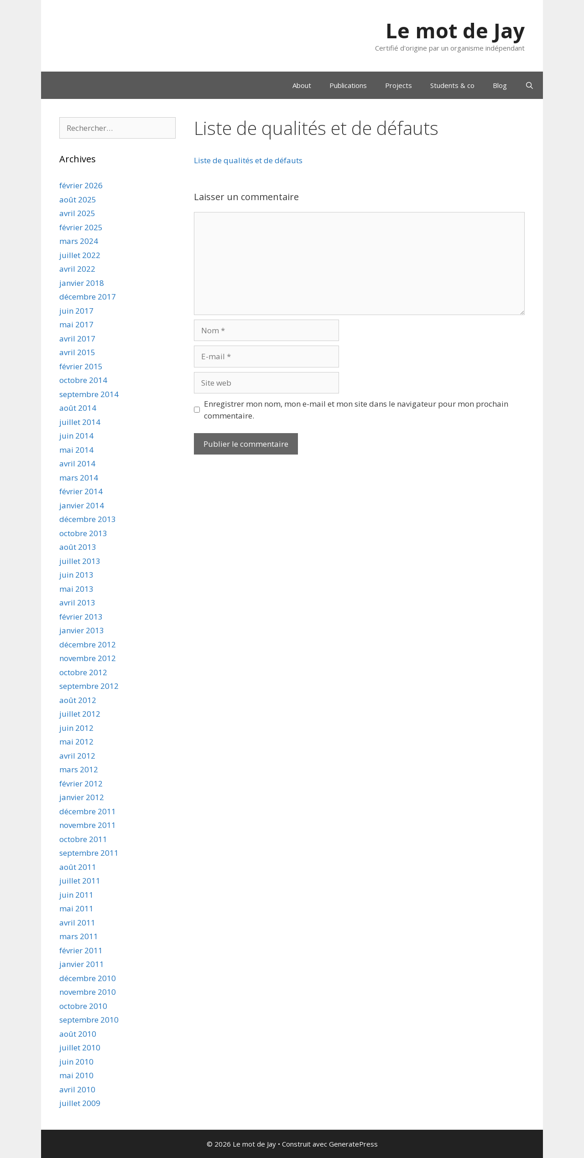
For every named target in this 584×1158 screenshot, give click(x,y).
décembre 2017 (87, 296)
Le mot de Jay (455, 30)
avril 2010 (77, 1089)
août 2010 (77, 1034)
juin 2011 (76, 894)
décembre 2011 (87, 811)
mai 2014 (76, 450)
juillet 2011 (79, 880)
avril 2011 (77, 922)
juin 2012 (76, 728)
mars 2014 (78, 477)
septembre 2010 (89, 1019)
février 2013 (81, 616)
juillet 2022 (79, 255)
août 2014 (77, 408)
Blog (500, 85)
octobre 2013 (83, 533)
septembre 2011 (89, 853)
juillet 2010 (79, 1047)
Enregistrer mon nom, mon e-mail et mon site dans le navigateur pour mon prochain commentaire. (356, 409)
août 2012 (77, 700)
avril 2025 (77, 213)
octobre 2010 (83, 1006)
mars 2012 (78, 769)
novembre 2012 (87, 658)
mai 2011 (76, 908)
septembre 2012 (89, 686)
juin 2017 (76, 310)
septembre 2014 (89, 394)
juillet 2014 (79, 422)
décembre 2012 (87, 644)
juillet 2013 (79, 561)
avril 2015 (77, 352)
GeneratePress (353, 1143)
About (301, 85)
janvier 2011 (81, 964)
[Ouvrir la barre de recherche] (529, 85)
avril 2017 (77, 338)
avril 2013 (77, 602)
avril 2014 (77, 463)
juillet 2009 (79, 1103)
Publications (348, 85)
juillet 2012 (79, 713)
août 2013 (77, 547)
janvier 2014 (81, 505)
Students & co (452, 85)
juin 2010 (76, 1061)
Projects (398, 85)
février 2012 (81, 783)
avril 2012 (77, 755)
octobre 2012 (83, 672)
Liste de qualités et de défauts (248, 160)
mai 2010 (76, 1075)
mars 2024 (78, 241)
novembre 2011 (87, 825)
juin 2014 (76, 435)
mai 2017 (76, 324)
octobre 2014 (83, 380)
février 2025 (81, 227)
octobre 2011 (83, 839)
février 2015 (81, 366)
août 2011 (77, 867)
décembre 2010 (87, 978)
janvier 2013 (81, 630)
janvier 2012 (81, 797)
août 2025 (77, 199)
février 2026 (81, 185)
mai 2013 (76, 589)
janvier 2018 (81, 283)
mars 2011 (78, 936)
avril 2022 (77, 269)
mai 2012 (76, 741)
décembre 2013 (87, 519)
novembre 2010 (87, 992)
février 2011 (81, 950)
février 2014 (81, 491)
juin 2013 (76, 574)
